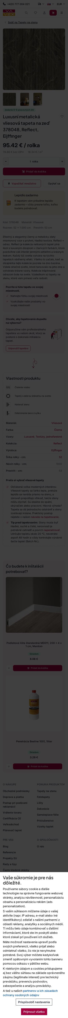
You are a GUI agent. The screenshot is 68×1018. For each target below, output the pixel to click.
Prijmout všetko (34, 1012)
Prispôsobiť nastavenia (34, 1002)
